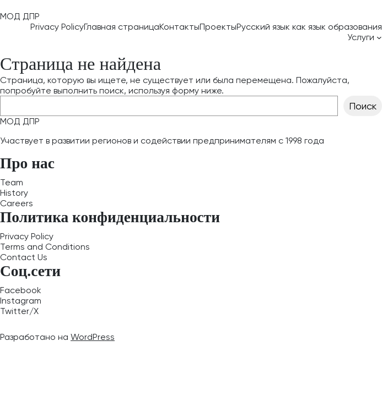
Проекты (218, 26)
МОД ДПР (20, 16)
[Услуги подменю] (379, 37)
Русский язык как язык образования (309, 26)
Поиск (362, 106)
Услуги (360, 37)
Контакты (179, 26)
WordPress (93, 337)
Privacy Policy (57, 26)
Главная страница (121, 26)
